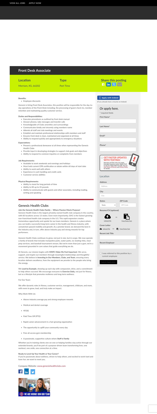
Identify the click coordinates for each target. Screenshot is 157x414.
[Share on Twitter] (114, 84)
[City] (118, 196)
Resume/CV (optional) (109, 210)
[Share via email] (119, 84)
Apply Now (35, 3)
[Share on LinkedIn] (108, 84)
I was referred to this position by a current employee (115, 254)
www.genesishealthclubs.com (51, 366)
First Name (105, 117)
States (102, 201)
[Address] (118, 186)
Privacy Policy (123, 167)
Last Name (105, 126)
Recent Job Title (107, 233)
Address (103, 182)
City (101, 191)
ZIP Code (124, 201)
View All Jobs (17, 3)
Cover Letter (105, 225)
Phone (103, 145)
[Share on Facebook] (103, 84)
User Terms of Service (110, 167)
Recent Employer (107, 242)
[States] (108, 205)
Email (102, 135)
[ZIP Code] (128, 205)
